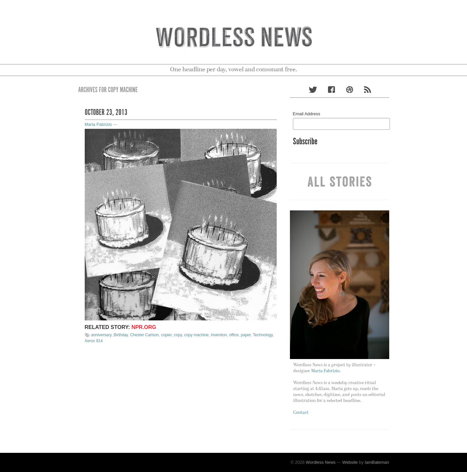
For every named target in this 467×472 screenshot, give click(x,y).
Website (350, 462)
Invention (219, 335)
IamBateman (377, 462)
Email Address (306, 113)
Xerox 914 (94, 341)
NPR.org (143, 327)
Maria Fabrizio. (326, 371)
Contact (300, 412)
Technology (263, 335)
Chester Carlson (144, 335)
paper (246, 335)
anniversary (101, 335)
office (233, 335)
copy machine (196, 335)
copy (178, 335)
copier (166, 335)
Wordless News (321, 462)
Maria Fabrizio (98, 124)
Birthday (121, 335)
